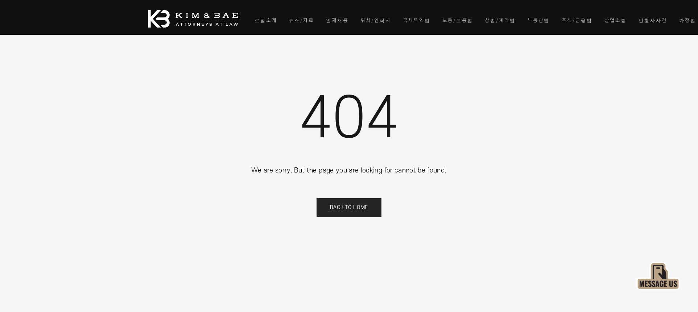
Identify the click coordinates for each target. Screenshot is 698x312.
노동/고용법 (457, 20)
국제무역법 (416, 20)
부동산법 (539, 20)
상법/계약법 (500, 20)
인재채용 (337, 20)
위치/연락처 (375, 20)
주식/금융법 (577, 20)
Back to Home (349, 207)
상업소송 (615, 20)
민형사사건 (653, 20)
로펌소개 (266, 20)
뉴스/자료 (301, 20)
